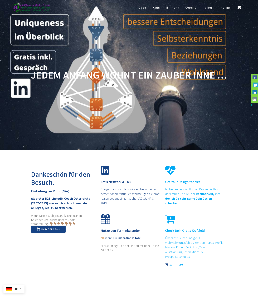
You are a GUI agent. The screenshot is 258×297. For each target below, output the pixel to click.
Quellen (192, 7)
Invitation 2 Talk (48, 229)
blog (208, 7)
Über (142, 7)
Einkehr (172, 7)
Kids (156, 7)
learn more (174, 264)
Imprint (224, 7)
